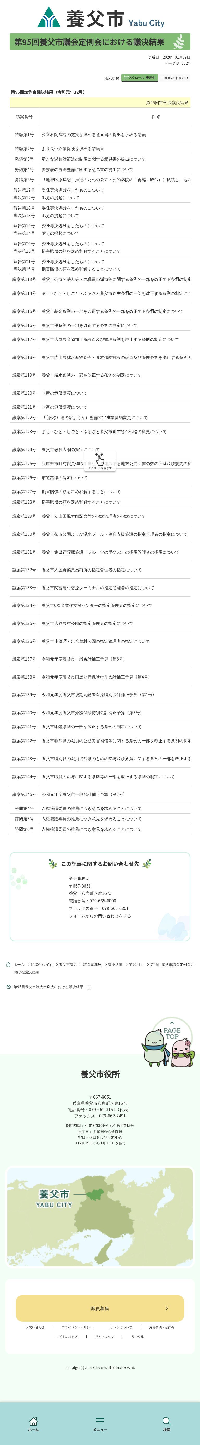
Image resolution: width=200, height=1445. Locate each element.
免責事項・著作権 (161, 1327)
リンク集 (138, 1336)
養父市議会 (68, 964)
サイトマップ (104, 1336)
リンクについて (121, 1327)
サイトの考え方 (67, 1336)
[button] (139, 78)
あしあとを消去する (88, 987)
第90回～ (136, 964)
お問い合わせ (35, 1327)
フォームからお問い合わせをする (100, 915)
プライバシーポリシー (77, 1327)
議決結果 (115, 964)
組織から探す (42, 964)
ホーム (19, 964)
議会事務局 (92, 964)
